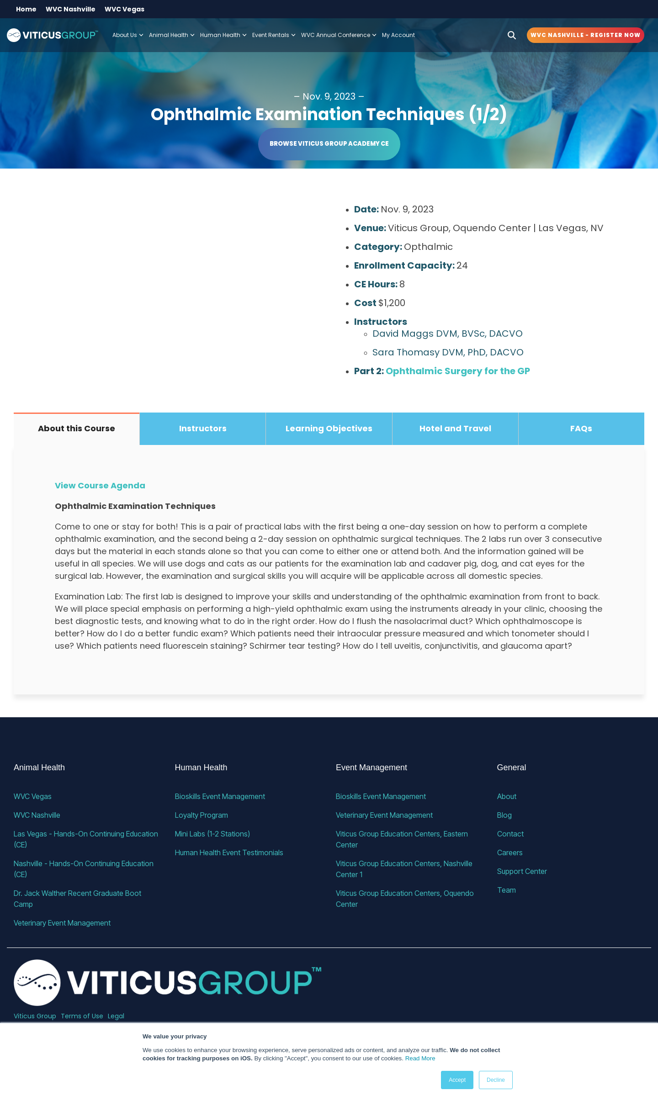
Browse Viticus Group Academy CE (329, 143)
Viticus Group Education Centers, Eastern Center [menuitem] (403, 839)
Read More (420, 1058)
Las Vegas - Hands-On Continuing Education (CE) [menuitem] (87, 839)
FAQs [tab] (581, 428)
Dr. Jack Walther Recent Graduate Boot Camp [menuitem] (78, 899)
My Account (398, 35)
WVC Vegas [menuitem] (124, 9)
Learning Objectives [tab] (329, 428)
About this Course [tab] (76, 428)
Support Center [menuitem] (522, 871)
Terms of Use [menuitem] (82, 1016)
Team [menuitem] (506, 890)
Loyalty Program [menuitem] (201, 815)
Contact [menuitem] (510, 833)
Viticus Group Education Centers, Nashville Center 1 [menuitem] (405, 869)
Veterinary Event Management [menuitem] (62, 922)
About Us (127, 35)
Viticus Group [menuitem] (35, 1016)
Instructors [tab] (203, 428)
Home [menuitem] (26, 9)
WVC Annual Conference (339, 35)
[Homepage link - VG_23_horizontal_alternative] (168, 1001)
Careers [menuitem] (510, 852)
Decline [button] (496, 1080)
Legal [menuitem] (116, 1016)
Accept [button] (457, 1080)
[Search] (512, 35)
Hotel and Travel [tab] (455, 428)
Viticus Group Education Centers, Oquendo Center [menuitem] (406, 899)
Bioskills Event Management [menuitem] (220, 796)
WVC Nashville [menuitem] (71, 9)
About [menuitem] (506, 796)
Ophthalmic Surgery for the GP (458, 371)
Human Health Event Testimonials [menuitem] (229, 852)
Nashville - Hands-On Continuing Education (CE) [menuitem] (84, 869)
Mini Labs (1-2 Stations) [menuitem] (212, 833)
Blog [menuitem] (504, 815)
